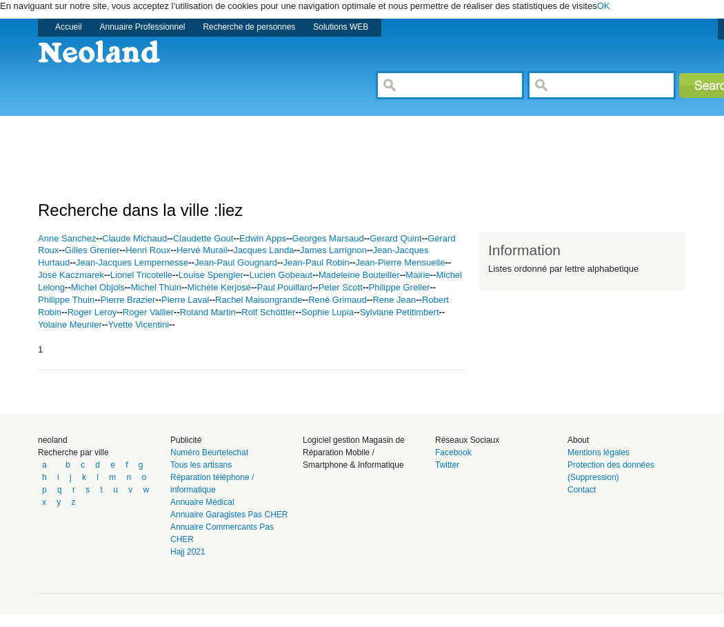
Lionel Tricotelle (141, 275)
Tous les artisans (201, 465)
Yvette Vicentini (138, 324)
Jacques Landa (263, 250)
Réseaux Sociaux (467, 440)
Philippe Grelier (399, 287)
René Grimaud (337, 300)
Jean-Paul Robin (316, 262)
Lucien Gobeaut (280, 275)
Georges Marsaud (328, 238)
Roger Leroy (92, 312)
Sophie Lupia (327, 312)
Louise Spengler (211, 275)
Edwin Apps (262, 238)
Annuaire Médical (202, 502)
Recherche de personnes (249, 27)
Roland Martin (208, 312)
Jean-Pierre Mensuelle (400, 262)
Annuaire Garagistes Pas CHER (229, 514)
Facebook (453, 452)
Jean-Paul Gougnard (235, 262)
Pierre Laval (185, 300)
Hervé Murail (202, 250)
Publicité (185, 440)
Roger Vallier (148, 312)
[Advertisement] (289, 147)
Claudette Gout (203, 238)
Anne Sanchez (67, 238)
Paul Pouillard (284, 287)
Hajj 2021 (187, 552)
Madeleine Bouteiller (359, 275)
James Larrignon (333, 250)
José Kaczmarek (71, 275)
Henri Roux (147, 250)
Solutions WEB (340, 27)
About (578, 440)
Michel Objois (98, 287)
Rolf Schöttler (268, 312)
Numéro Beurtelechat (209, 452)
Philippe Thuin (66, 300)
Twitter (447, 465)
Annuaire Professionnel (142, 27)
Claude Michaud (134, 238)
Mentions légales (598, 452)
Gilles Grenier (92, 250)
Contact (581, 490)
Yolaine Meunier (70, 324)
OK (603, 6)
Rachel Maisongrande (258, 300)
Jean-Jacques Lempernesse (132, 262)
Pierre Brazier (128, 300)
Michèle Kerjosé (220, 287)
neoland (53, 440)
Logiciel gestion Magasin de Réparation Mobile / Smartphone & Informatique (354, 452)
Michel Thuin (155, 287)
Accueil (68, 27)
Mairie (417, 275)
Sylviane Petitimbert (399, 312)
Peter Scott (341, 287)
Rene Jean (394, 300)
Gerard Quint (395, 238)
